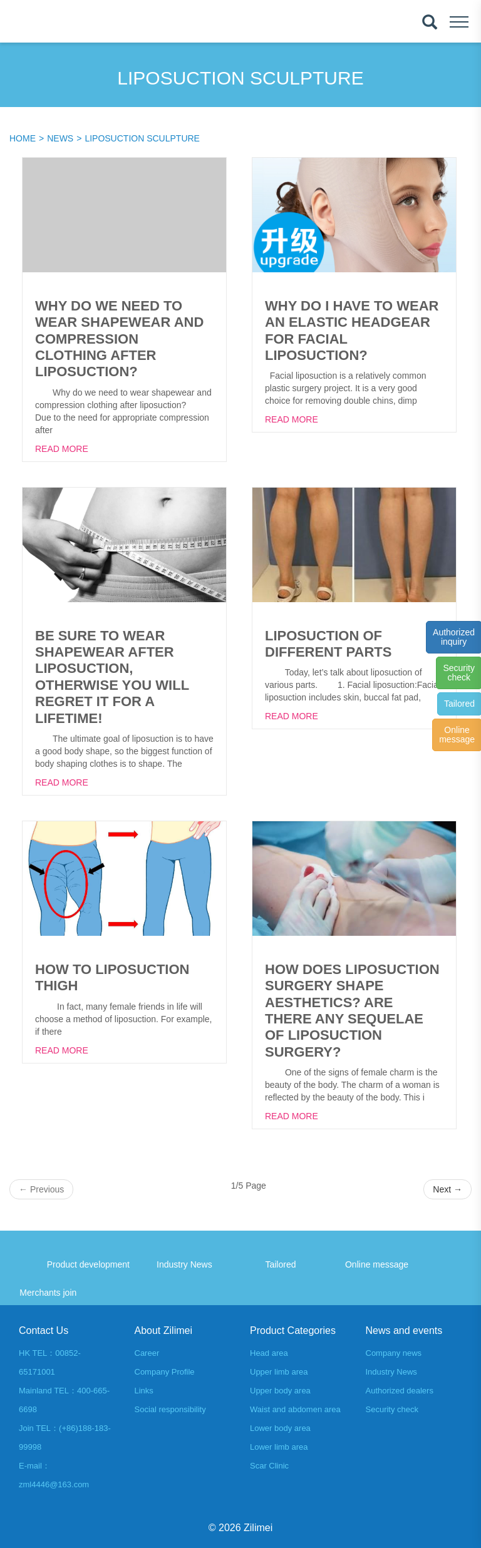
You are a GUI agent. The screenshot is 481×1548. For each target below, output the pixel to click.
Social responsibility (170, 1409)
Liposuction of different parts (328, 644)
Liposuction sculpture (142, 138)
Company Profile (165, 1371)
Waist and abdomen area (295, 1409)
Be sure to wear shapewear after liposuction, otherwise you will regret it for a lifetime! (112, 677)
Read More (61, 449)
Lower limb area (279, 1447)
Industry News (391, 1371)
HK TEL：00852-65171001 (50, 1362)
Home (22, 138)
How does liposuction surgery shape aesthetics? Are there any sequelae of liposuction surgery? (352, 1010)
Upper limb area (279, 1371)
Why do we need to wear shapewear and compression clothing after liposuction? (119, 339)
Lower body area (280, 1428)
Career (147, 1353)
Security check (392, 1409)
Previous (41, 1189)
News (60, 138)
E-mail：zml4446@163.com (54, 1475)
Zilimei (258, 1527)
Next (447, 1189)
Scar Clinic (269, 1465)
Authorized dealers (399, 1390)
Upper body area (280, 1390)
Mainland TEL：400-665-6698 (64, 1400)
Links (144, 1390)
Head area (269, 1353)
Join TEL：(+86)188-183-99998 (65, 1437)
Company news (394, 1353)
